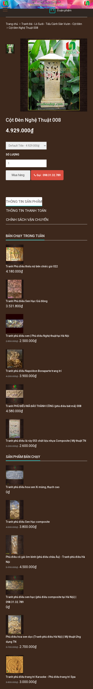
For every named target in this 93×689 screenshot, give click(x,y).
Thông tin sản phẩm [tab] (24, 201)
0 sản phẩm (64, 10)
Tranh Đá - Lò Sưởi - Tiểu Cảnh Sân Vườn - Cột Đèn (51, 23)
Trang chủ (12, 23)
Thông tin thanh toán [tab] (26, 211)
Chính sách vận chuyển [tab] (27, 220)
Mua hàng (18, 175)
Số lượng (12, 154)
